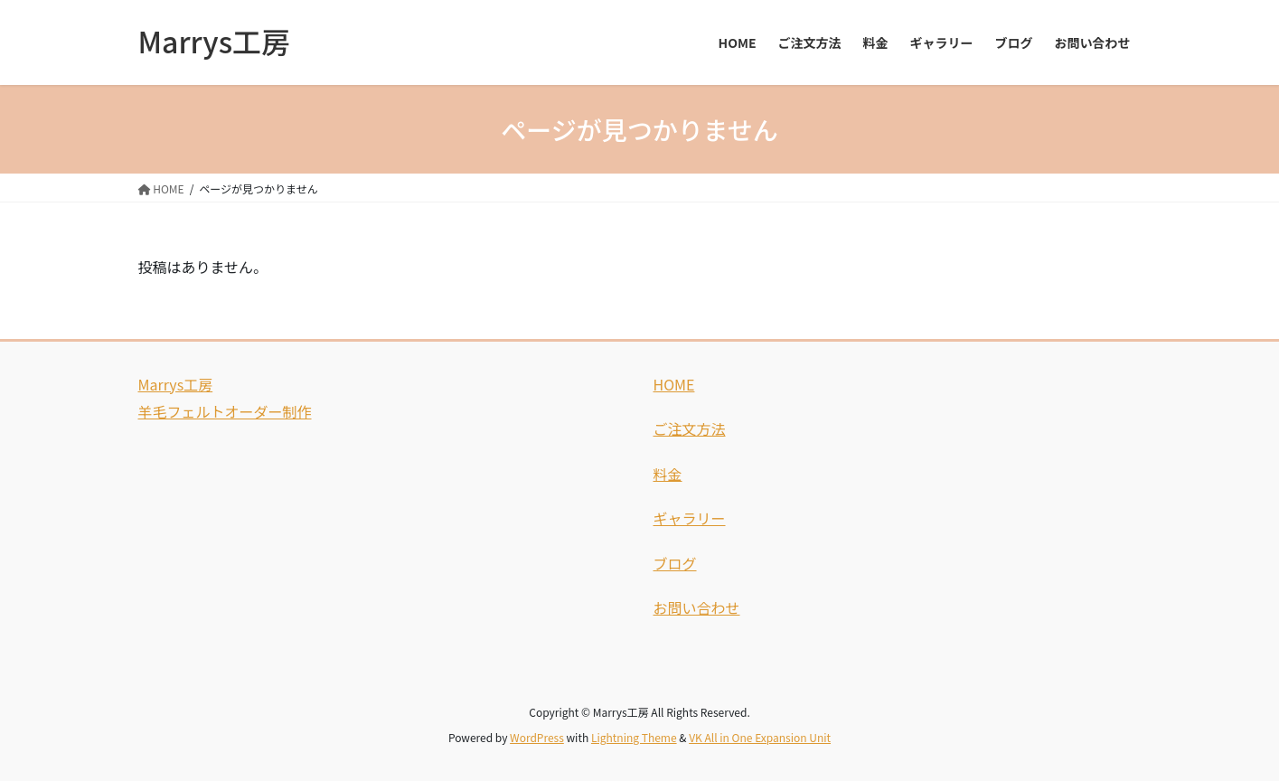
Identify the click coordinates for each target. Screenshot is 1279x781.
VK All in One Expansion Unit (760, 737)
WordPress (537, 737)
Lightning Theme (634, 737)
